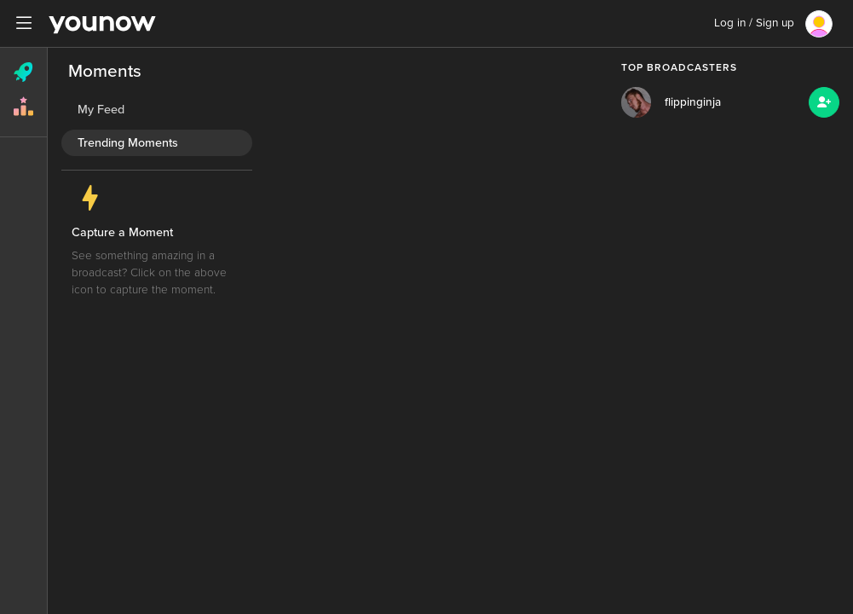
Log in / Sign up (754, 23)
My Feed (101, 109)
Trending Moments (128, 143)
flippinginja (693, 102)
